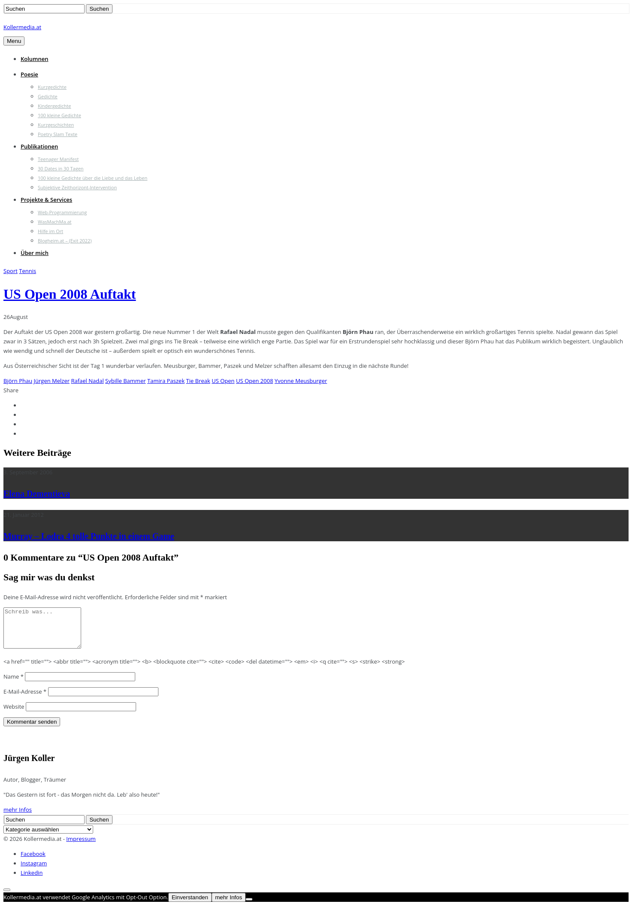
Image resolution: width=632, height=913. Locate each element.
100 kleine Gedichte (59, 115)
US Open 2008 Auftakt (69, 294)
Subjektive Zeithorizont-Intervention (77, 187)
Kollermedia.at (22, 27)
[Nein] (249, 907)
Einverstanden (190, 905)
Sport (10, 271)
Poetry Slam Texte (57, 134)
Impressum (81, 846)
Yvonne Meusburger (300, 381)
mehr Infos (17, 817)
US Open (223, 381)
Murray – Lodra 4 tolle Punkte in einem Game (88, 536)
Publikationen (39, 146)
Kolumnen (35, 59)
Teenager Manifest (58, 159)
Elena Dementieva (36, 493)
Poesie (29, 74)
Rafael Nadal (87, 381)
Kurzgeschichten (56, 124)
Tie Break (198, 381)
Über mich (35, 253)
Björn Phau (17, 381)
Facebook (33, 861)
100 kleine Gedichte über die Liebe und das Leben (92, 178)
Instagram (34, 871)
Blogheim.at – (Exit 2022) (65, 240)
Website (13, 714)
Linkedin (32, 880)
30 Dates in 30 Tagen (61, 168)
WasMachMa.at (54, 221)
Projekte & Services (46, 199)
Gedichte (48, 96)
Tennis (27, 271)
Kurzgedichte (52, 87)
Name (13, 684)
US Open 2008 (254, 381)
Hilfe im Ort (50, 231)
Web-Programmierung (62, 212)
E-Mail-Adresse (24, 699)
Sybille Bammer (125, 381)
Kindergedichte (54, 106)
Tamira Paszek (166, 381)
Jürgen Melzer (52, 381)
